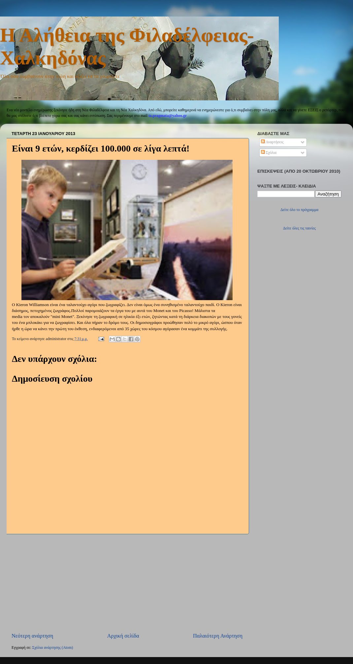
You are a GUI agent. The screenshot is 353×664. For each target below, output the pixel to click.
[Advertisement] (127, 583)
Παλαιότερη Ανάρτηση (217, 636)
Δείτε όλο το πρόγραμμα (299, 210)
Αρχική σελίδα (123, 636)
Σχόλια (268, 153)
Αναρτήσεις (272, 142)
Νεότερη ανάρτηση (32, 636)
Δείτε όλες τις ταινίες (299, 228)
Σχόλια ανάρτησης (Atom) (52, 648)
